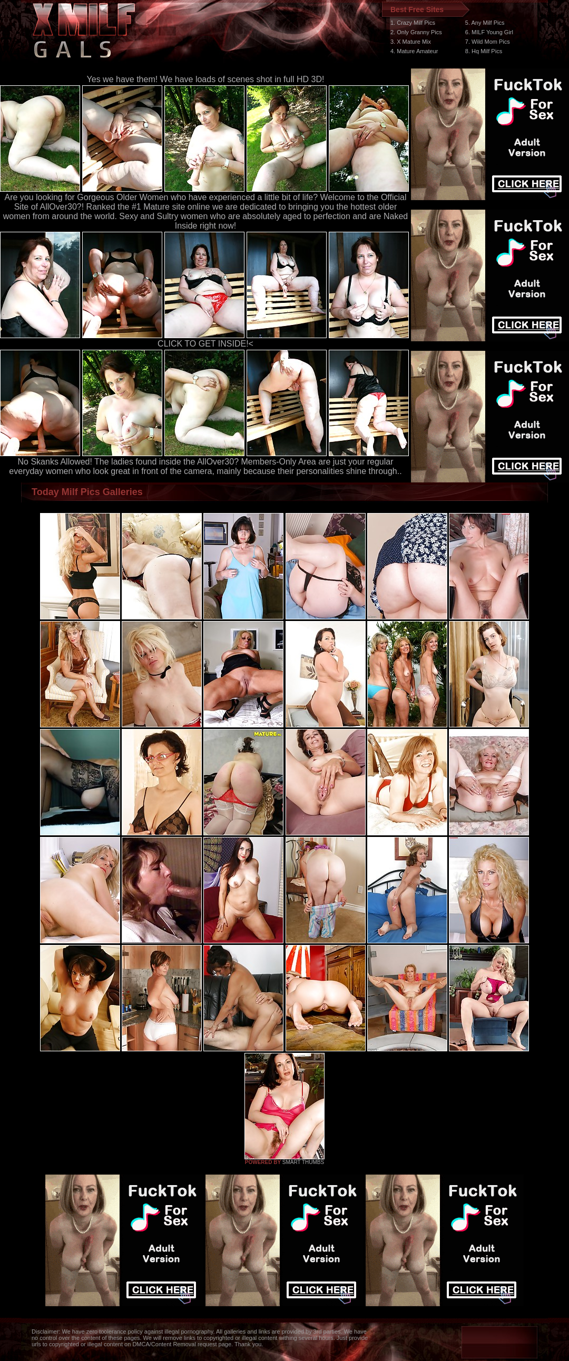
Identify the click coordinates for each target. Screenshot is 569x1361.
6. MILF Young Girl (489, 32)
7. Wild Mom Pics (487, 41)
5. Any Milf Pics (485, 22)
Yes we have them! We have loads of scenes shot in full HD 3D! (206, 79)
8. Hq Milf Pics (483, 51)
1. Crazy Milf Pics (412, 22)
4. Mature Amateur (414, 51)
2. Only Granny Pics (416, 32)
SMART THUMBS (303, 1162)
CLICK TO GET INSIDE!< (205, 343)
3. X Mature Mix (410, 41)
